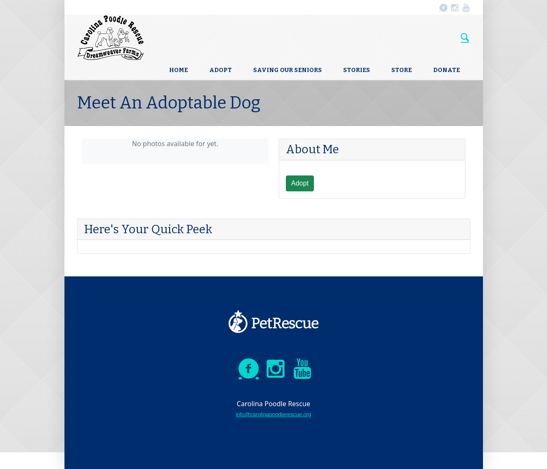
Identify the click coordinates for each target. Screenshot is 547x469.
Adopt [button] (300, 183)
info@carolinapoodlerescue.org (273, 414)
